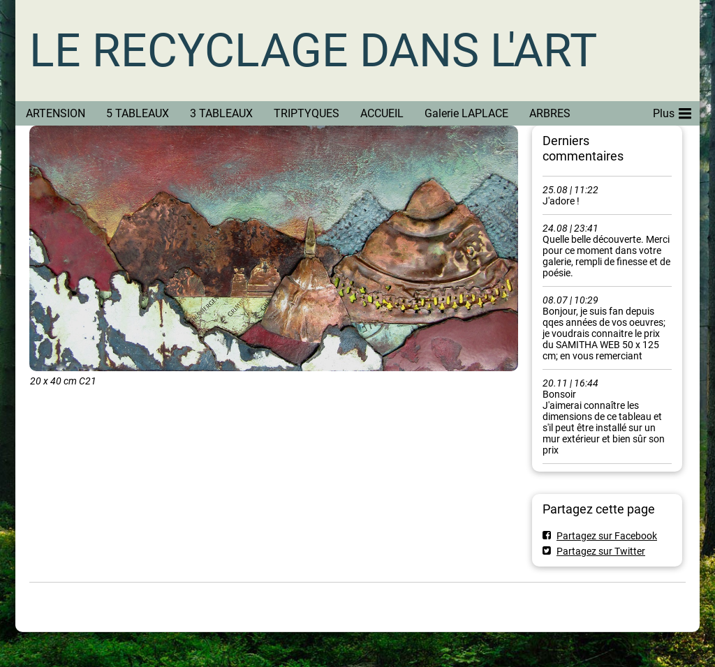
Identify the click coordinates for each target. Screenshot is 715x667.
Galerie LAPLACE (466, 113)
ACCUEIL (382, 113)
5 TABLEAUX (137, 113)
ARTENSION (55, 113)
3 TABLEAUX (221, 113)
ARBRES (549, 113)
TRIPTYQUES (306, 113)
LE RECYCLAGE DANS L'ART (313, 50)
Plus (672, 111)
